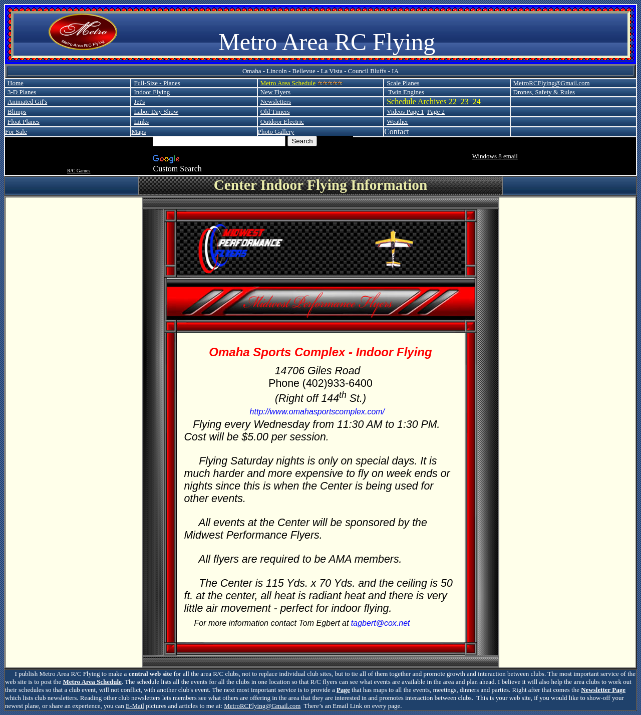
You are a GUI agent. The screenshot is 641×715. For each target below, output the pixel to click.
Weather (397, 121)
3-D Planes (22, 92)
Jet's (139, 101)
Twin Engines (406, 92)
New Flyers (275, 92)
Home (16, 83)
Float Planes (24, 121)
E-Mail (135, 705)
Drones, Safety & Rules (544, 92)
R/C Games (78, 170)
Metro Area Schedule (92, 681)
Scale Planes (403, 83)
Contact (396, 131)
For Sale (16, 131)
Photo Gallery (276, 131)
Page (343, 689)
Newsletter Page (603, 689)
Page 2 (436, 111)
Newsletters (275, 101)
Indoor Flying (152, 92)
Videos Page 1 (405, 111)
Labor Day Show (156, 111)
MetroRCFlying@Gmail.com (551, 83)
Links (141, 121)
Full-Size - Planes (157, 83)
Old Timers (275, 111)
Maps (138, 131)
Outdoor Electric (282, 121)
